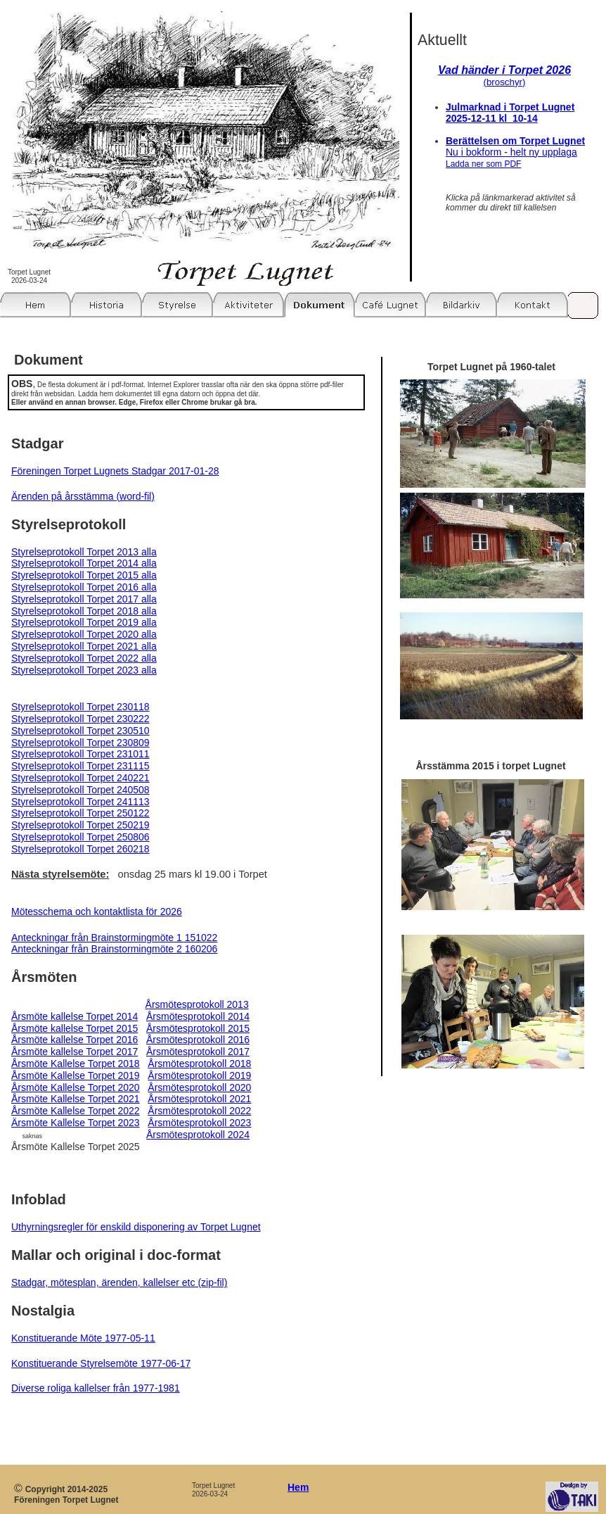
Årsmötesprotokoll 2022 (199, 1110)
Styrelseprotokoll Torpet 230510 (80, 730)
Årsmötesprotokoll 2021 (199, 1098)
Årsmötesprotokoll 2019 (199, 1075)
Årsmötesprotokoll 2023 (199, 1122)
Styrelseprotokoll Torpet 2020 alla (84, 634)
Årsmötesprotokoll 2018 (199, 1063)
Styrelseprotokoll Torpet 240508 (80, 789)
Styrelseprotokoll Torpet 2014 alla (84, 563)
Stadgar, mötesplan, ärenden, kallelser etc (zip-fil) (119, 1282)
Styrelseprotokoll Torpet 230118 (80, 706)
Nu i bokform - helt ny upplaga (511, 157)
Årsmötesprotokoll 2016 (198, 1039)
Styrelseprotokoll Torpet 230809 (80, 742)
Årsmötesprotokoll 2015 (198, 1028)
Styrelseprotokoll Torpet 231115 (80, 765)
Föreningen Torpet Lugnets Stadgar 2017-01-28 (115, 471)
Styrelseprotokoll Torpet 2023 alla (84, 670)
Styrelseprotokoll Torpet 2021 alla (84, 646)
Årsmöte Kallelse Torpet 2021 (75, 1098)
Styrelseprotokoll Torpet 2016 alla (84, 587)
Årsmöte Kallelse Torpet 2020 (75, 1087)
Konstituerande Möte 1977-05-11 (83, 1338)
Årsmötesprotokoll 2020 (199, 1087)
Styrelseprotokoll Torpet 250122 (80, 813)
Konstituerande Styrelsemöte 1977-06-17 (101, 1363)
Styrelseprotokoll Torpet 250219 (80, 825)
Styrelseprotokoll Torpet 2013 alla (84, 551)
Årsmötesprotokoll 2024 (198, 1134)
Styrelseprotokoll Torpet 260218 (80, 848)
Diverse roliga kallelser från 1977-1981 (95, 1388)
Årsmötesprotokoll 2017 (198, 1051)
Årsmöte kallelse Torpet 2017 (74, 1051)
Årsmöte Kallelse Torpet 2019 (75, 1075)
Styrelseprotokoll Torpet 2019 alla (84, 622)
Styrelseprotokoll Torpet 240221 (80, 777)
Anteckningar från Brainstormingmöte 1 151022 (114, 937)
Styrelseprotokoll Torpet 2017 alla (84, 599)
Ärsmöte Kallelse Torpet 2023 (75, 1122)
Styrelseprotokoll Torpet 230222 (80, 718)
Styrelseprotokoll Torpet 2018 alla (84, 611)
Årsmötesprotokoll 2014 (198, 1016)
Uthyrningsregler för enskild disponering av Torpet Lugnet (136, 1226)
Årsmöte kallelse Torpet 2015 (74, 1028)
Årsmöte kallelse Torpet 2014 (74, 1016)
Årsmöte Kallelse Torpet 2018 (75, 1063)
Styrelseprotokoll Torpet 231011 (80, 753)
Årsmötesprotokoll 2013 (197, 1004)
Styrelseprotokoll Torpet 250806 (80, 837)
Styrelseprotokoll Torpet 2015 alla (84, 575)
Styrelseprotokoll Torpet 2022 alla (84, 658)
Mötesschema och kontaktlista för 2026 (96, 911)
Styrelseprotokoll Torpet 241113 (80, 801)
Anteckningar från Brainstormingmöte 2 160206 (114, 948)
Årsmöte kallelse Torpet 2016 (74, 1039)
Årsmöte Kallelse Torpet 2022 (75, 1110)
